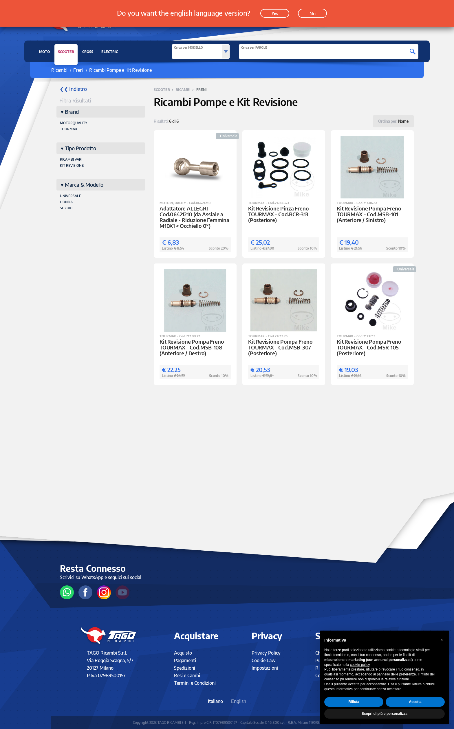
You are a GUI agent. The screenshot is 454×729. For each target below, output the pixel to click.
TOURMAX (68, 129)
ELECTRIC (109, 52)
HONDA (66, 202)
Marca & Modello (84, 184)
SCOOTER (66, 53)
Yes (275, 12)
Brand (72, 111)
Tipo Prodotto (80, 148)
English (238, 701)
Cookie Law (264, 660)
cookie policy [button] (360, 665)
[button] (441, 639)
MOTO (44, 52)
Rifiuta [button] (353, 702)
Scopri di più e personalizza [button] (384, 714)
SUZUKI (66, 208)
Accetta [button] (415, 702)
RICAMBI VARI (71, 159)
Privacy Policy (266, 653)
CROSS (87, 52)
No (313, 12)
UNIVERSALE (70, 196)
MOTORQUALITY (73, 123)
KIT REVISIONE (72, 165)
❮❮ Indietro (73, 88)
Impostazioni (265, 668)
